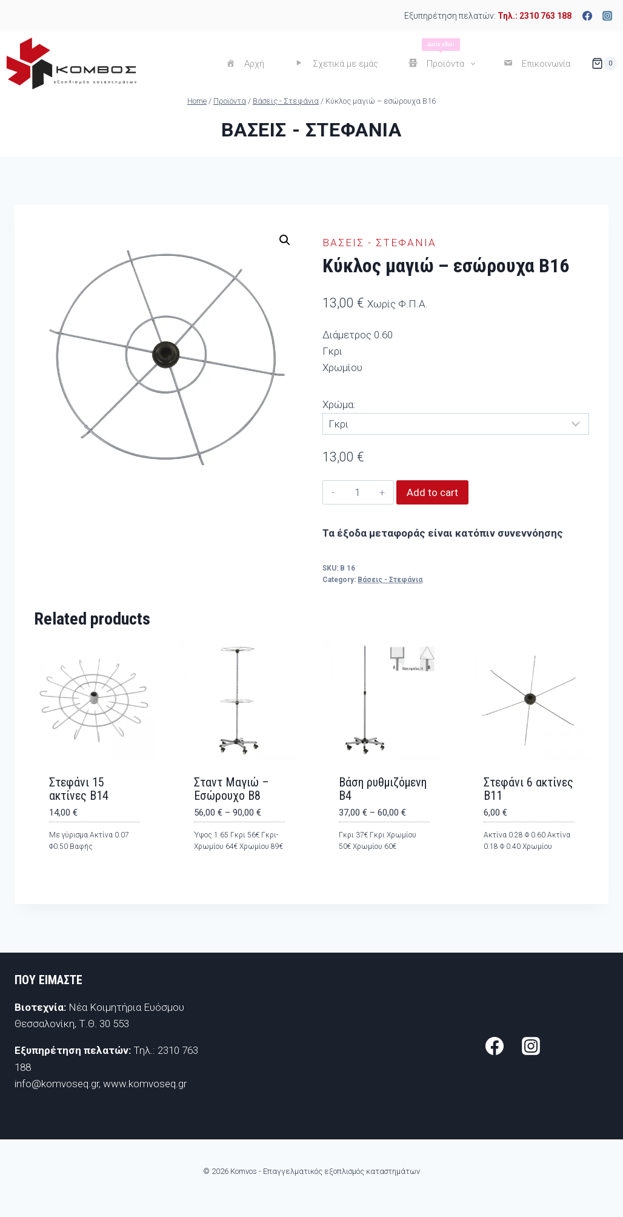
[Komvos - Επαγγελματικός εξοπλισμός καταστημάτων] (71, 63)
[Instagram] (607, 15)
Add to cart (432, 492)
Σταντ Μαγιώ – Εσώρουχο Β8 (231, 789)
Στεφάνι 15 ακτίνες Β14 (78, 789)
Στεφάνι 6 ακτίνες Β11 (528, 789)
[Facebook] (587, 15)
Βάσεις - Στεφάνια (311, 129)
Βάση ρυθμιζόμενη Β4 (383, 789)
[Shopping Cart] (604, 63)
